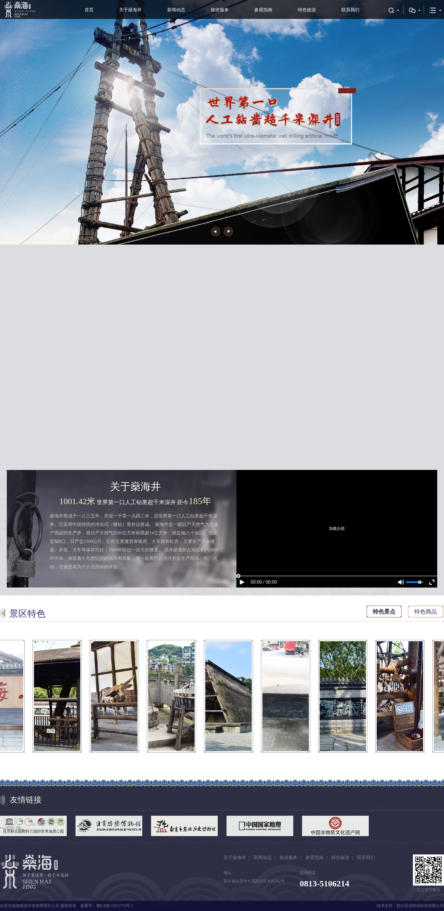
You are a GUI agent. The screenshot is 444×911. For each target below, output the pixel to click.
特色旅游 (307, 9)
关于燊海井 (130, 9)
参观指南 (263, 9)
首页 (89, 9)
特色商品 (425, 611)
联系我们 (350, 9)
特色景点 (384, 611)
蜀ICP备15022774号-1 (114, 906)
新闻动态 (176, 9)
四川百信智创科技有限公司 (420, 906)
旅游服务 (220, 9)
